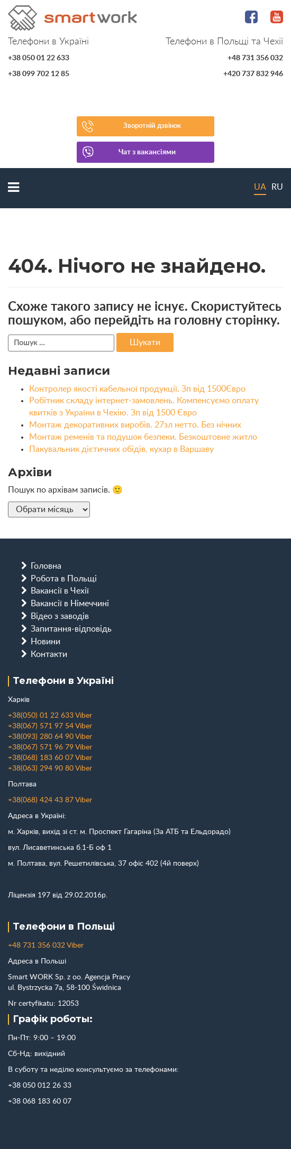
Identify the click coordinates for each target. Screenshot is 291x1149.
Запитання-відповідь (71, 629)
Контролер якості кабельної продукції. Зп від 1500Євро (137, 389)
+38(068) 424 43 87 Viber (50, 800)
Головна (46, 566)
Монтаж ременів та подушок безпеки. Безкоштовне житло (143, 437)
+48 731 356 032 (255, 58)
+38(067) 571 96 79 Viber (50, 747)
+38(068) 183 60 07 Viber (50, 758)
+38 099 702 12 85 (38, 74)
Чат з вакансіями (147, 152)
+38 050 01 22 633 (38, 58)
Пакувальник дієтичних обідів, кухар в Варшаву (121, 449)
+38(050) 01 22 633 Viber (50, 715)
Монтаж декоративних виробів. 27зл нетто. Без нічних (135, 425)
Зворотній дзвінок (152, 126)
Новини (45, 641)
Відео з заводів (60, 616)
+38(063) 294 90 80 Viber (50, 768)
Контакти (49, 654)
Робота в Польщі (64, 578)
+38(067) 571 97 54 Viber (50, 726)
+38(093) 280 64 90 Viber (50, 736)
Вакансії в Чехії (60, 591)
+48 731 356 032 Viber (46, 945)
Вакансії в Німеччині (70, 603)
